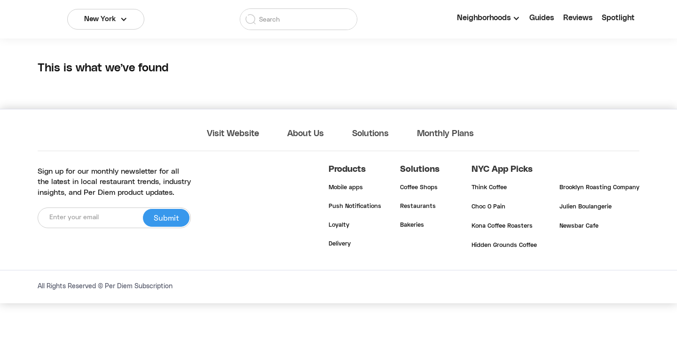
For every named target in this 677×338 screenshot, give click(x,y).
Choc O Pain (488, 207)
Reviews (577, 18)
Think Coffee (489, 188)
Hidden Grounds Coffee (504, 245)
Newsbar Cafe (578, 226)
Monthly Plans (445, 134)
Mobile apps (346, 188)
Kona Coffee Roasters (502, 226)
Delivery (340, 244)
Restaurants (418, 206)
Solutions (370, 134)
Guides (541, 18)
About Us (305, 134)
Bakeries (412, 225)
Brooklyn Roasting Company (599, 188)
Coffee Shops (419, 188)
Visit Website (233, 134)
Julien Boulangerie (585, 207)
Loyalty (339, 225)
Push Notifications (355, 206)
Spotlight (618, 18)
